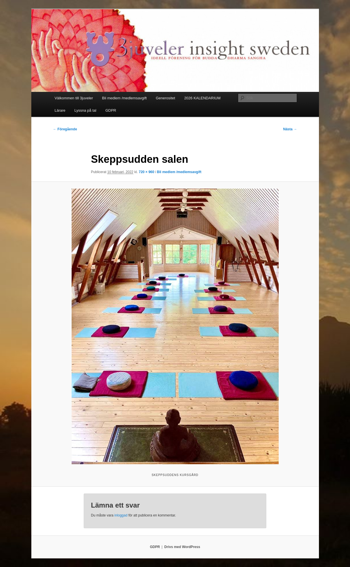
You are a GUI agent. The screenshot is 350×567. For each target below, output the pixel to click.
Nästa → (290, 129)
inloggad (120, 515)
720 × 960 (146, 172)
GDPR (110, 110)
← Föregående (65, 129)
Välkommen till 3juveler (74, 98)
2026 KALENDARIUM (202, 98)
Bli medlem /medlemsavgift (124, 98)
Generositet (165, 98)
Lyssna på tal (85, 110)
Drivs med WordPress (182, 547)
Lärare (60, 110)
